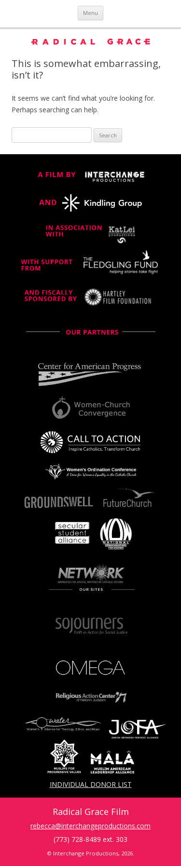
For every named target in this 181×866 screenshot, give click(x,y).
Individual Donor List (91, 784)
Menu (90, 12)
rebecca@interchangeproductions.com (90, 825)
